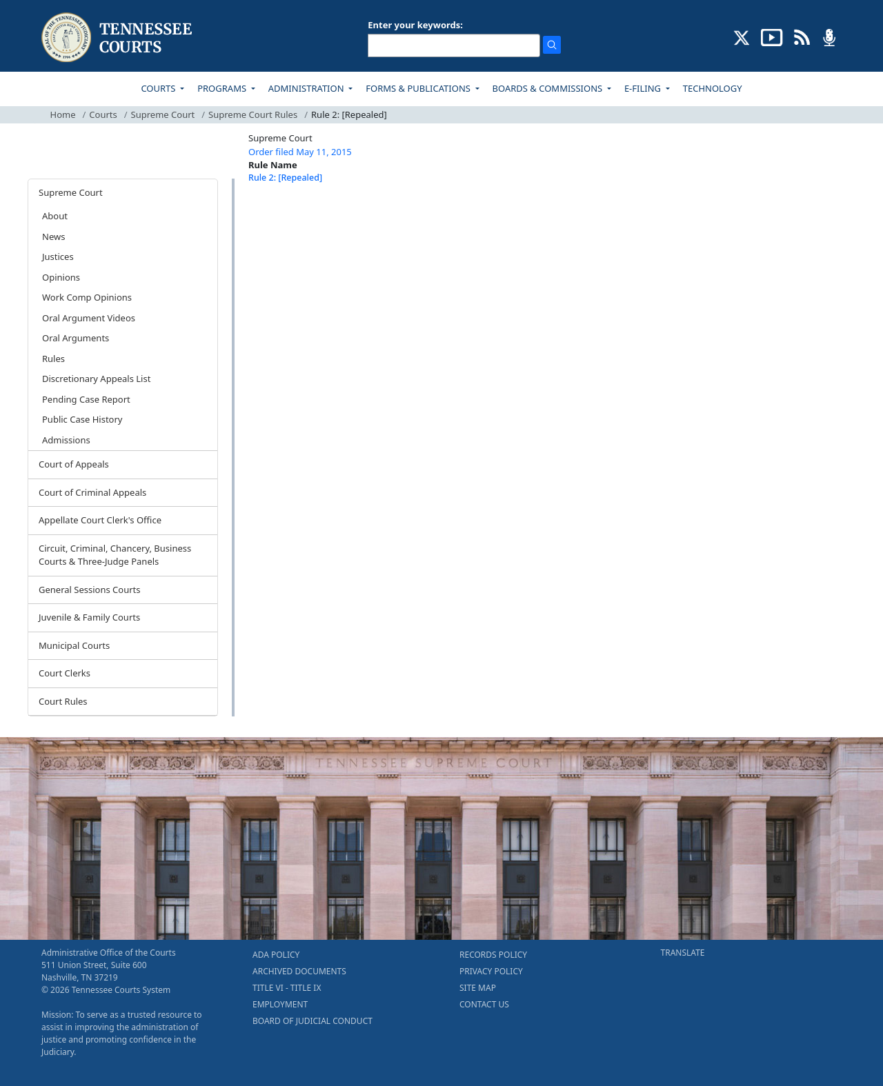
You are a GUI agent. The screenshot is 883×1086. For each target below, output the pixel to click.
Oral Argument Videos (88, 318)
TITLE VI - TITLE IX (286, 988)
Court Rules (63, 701)
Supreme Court (163, 114)
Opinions (61, 277)
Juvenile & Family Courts (89, 617)
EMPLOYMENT (280, 1004)
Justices (58, 256)
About (55, 216)
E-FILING (644, 88)
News (53, 236)
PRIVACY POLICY (491, 971)
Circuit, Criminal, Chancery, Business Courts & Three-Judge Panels (115, 555)
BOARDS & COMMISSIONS (549, 88)
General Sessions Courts (90, 589)
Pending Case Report (86, 399)
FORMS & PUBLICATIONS (419, 88)
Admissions (66, 440)
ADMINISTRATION (307, 88)
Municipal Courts (74, 645)
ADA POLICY (275, 955)
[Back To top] (271, 212)
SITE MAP (477, 988)
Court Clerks (64, 673)
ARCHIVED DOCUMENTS (299, 971)
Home (63, 114)
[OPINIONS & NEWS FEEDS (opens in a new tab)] (802, 36)
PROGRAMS (222, 88)
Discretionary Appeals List (96, 378)
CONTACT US (484, 1004)
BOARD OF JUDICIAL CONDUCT (312, 1021)
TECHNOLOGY (712, 88)
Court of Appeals (74, 464)
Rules (53, 358)
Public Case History (82, 419)
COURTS (159, 88)
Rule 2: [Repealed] (285, 177)
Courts (103, 114)
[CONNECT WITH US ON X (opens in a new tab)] (742, 36)
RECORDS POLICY (493, 955)
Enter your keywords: (415, 25)
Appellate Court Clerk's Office (100, 520)
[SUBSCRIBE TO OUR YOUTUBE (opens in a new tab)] (772, 36)
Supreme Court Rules (252, 114)
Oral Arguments (75, 338)
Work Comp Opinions (87, 297)
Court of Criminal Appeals (92, 492)
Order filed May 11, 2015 (300, 151)
